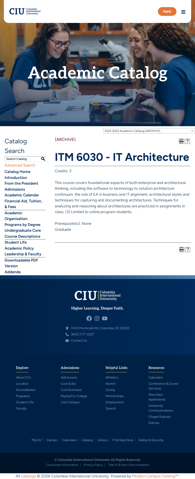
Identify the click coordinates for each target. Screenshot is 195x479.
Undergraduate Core (23, 230)
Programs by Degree (22, 224)
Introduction (16, 177)
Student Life (16, 242)
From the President (21, 183)
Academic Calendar (22, 195)
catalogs (28, 476)
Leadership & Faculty (23, 254)
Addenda (13, 272)
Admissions (15, 189)
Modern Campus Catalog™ (155, 476)
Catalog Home (17, 171)
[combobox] (149, 131)
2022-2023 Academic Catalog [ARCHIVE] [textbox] (132, 131)
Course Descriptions (22, 236)
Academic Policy (19, 248)
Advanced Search (20, 165)
